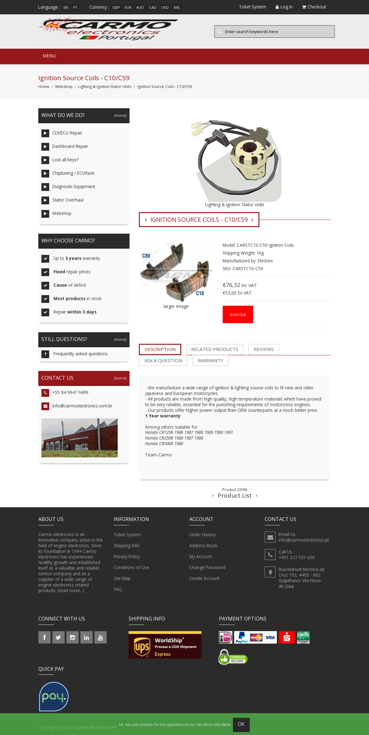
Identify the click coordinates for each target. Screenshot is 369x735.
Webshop (64, 86)
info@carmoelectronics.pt (304, 540)
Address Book (203, 545)
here (226, 724)
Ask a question (163, 360)
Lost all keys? (59, 160)
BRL (177, 7)
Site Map (122, 578)
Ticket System (127, 534)
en (66, 7)
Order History (202, 534)
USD (165, 7)
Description (160, 349)
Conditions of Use (131, 567)
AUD (140, 7)
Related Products (214, 349)
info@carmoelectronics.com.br (76, 406)
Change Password (207, 567)
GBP (116, 7)
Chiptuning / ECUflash (68, 174)
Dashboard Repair (64, 147)
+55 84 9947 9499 (64, 393)
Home (44, 86)
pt (75, 7)
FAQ (118, 589)
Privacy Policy (127, 556)
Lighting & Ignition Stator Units (104, 86)
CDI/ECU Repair (61, 133)
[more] (119, 115)
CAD (152, 7)
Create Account (204, 578)
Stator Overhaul (62, 200)
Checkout (314, 7)
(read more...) (71, 590)
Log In (284, 7)
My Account (200, 556)
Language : (49, 7)
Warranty (210, 360)
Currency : (99, 7)
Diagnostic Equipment (68, 187)
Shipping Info (127, 545)
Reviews (264, 349)
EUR (128, 7)
